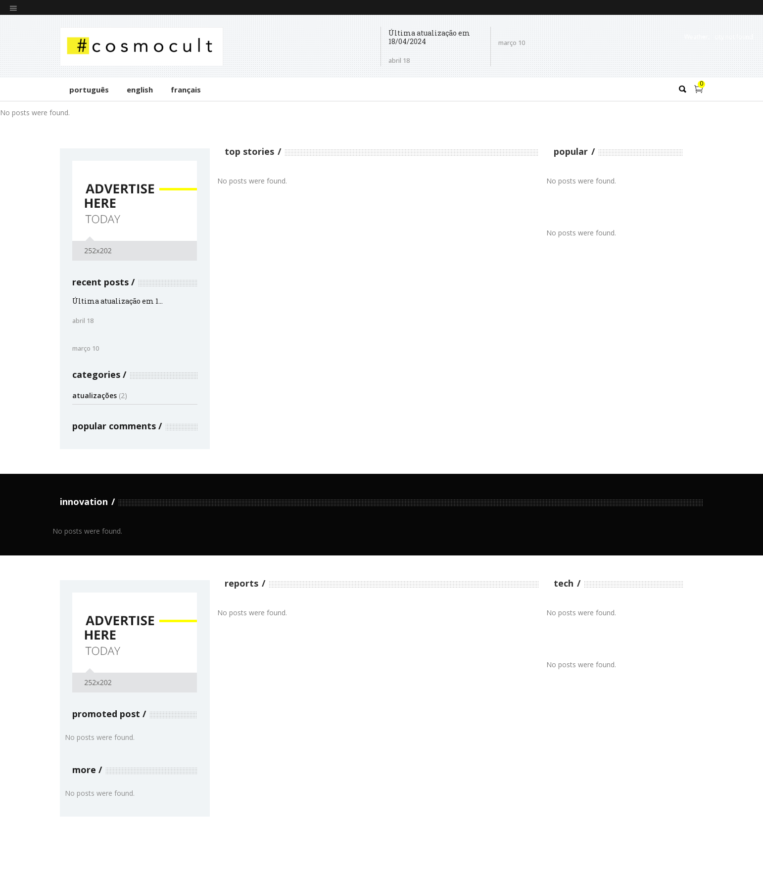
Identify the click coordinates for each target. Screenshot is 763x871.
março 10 (85, 348)
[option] (127, 112)
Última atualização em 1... (117, 301)
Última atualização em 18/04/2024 (429, 37)
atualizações (94, 395)
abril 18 (399, 60)
